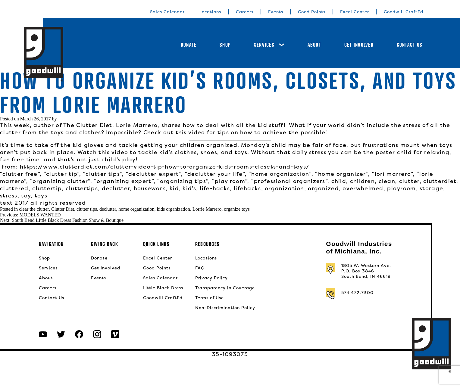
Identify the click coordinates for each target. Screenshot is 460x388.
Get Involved (359, 45)
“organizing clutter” (60, 181)
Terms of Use (209, 297)
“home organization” (280, 174)
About (314, 45)
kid (174, 188)
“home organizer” (341, 174)
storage (431, 188)
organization (284, 188)
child (338, 181)
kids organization (173, 209)
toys (41, 195)
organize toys (236, 209)
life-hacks (215, 188)
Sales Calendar (167, 11)
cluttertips (82, 188)
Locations (210, 11)
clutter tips (87, 209)
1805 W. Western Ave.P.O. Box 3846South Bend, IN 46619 (366, 271)
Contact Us (410, 45)
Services (269, 45)
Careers (244, 11)
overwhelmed (363, 188)
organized (323, 188)
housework (150, 188)
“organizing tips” (182, 181)
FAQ (200, 268)
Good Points (311, 11)
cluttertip (47, 188)
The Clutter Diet (87, 125)
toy (26, 195)
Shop (225, 45)
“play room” (229, 181)
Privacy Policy (211, 278)
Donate (189, 45)
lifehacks (247, 188)
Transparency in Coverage (225, 287)
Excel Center (354, 11)
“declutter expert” (153, 174)
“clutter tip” (62, 174)
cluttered (14, 188)
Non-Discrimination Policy (225, 307)
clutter (409, 181)
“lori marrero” (392, 174)
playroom (401, 188)
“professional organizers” (289, 181)
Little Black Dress (163, 287)
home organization (136, 209)
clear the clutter (34, 209)
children (362, 181)
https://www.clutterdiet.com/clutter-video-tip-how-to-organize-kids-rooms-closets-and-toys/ (164, 166)
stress (8, 195)
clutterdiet (439, 181)
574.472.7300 (357, 292)
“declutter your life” (215, 174)
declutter (116, 188)
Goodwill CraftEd (403, 11)
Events (275, 11)
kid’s (189, 188)
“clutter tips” (102, 174)
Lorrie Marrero (206, 209)
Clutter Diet (62, 209)
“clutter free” (20, 174)
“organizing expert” (124, 181)
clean (387, 181)
